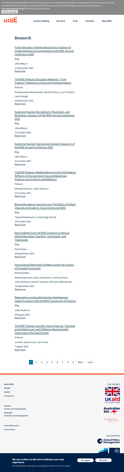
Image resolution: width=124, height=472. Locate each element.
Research (61, 21)
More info (103, 460)
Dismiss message (9, 11)
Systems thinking (41, 21)
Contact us (9, 396)
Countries (89, 21)
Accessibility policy (11, 425)
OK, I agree (85, 460)
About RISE (107, 21)
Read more (20, 71)
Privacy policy (9, 429)
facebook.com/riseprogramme (16, 415)
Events (7, 392)
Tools (75, 21)
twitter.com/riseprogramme (15, 409)
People (7, 388)
